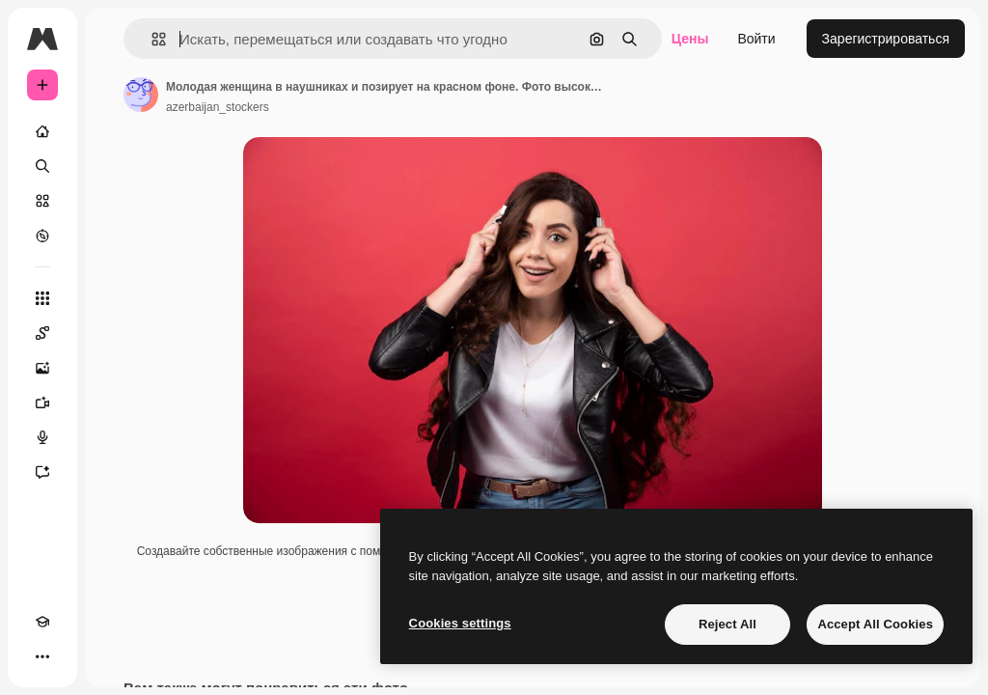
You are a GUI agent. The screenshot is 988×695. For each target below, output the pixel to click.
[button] (151, 39)
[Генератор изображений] (42, 367)
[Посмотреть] (42, 235)
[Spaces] (42, 333)
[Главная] (42, 131)
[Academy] (42, 621)
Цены (690, 38)
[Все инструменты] (42, 298)
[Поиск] (42, 166)
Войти (756, 38)
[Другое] (42, 656)
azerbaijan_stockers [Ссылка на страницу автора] (217, 107)
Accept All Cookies (875, 624)
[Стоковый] (42, 200)
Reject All (727, 624)
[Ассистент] (42, 472)
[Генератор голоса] (42, 437)
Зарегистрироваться (885, 38)
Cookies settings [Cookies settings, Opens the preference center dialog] (460, 623)
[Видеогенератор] (42, 402)
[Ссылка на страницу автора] (141, 94)
